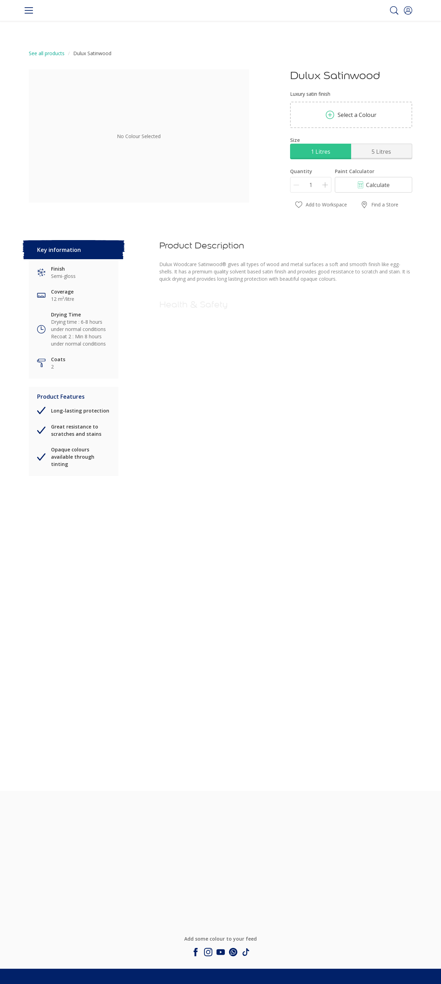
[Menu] (29, 10)
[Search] (394, 10)
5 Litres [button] (381, 151)
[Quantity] (310, 185)
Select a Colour (351, 115)
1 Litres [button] (320, 151)
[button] (408, 10)
